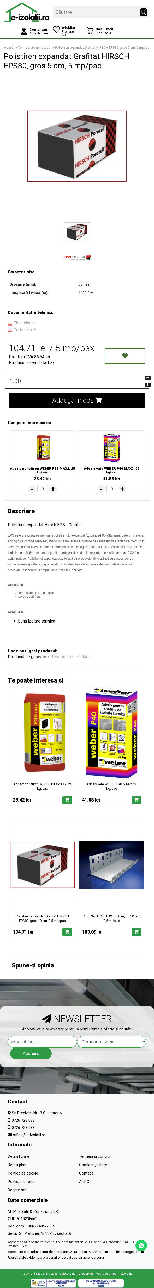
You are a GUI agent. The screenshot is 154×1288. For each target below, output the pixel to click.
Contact (86, 1173)
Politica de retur (21, 1181)
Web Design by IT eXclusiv (113, 1273)
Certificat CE (22, 329)
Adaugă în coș (77, 400)
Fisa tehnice (22, 323)
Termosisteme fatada (71, 656)
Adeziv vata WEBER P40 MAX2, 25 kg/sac (112, 470)
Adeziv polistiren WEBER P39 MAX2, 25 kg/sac (42, 470)
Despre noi (17, 1190)
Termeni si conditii (94, 1156)
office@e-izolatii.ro (29, 1135)
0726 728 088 (23, 1120)
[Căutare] (143, 11)
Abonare (31, 1053)
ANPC (84, 1181)
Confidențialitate (93, 1164)
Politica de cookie (23, 1173)
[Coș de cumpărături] (100, 30)
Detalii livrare (18, 1156)
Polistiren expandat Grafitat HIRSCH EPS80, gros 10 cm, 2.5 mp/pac (42, 918)
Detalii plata (17, 1164)
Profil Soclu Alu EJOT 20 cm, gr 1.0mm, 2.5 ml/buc (111, 918)
